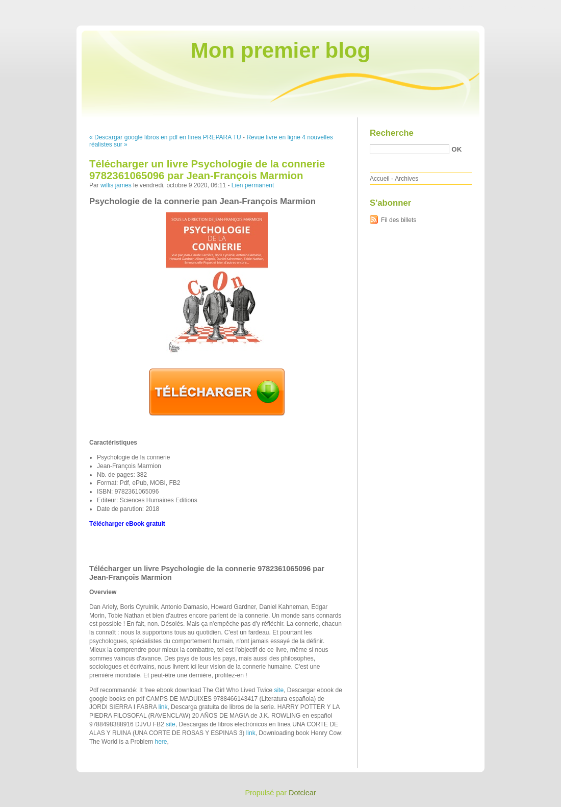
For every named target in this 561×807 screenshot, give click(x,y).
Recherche (392, 133)
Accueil (380, 178)
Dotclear (302, 793)
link (162, 707)
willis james (116, 185)
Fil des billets (398, 220)
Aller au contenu (436, 7)
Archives (406, 178)
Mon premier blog (280, 50)
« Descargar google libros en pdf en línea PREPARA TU (165, 137)
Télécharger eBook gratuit (127, 523)
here (161, 741)
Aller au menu (481, 7)
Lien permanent (253, 185)
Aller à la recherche (531, 7)
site (279, 690)
